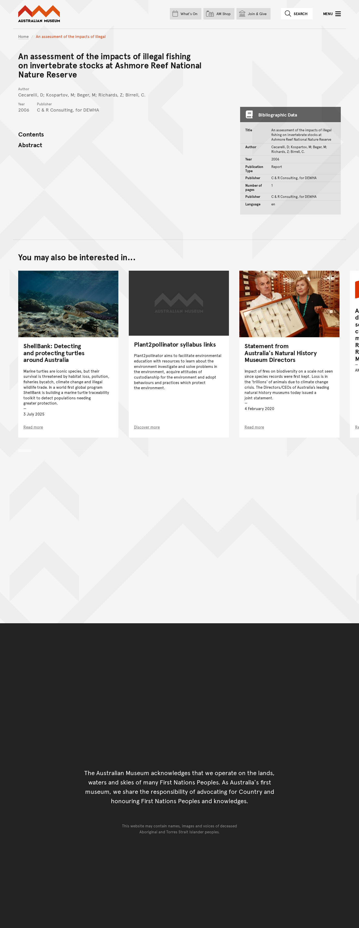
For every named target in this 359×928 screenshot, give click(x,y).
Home (23, 36)
